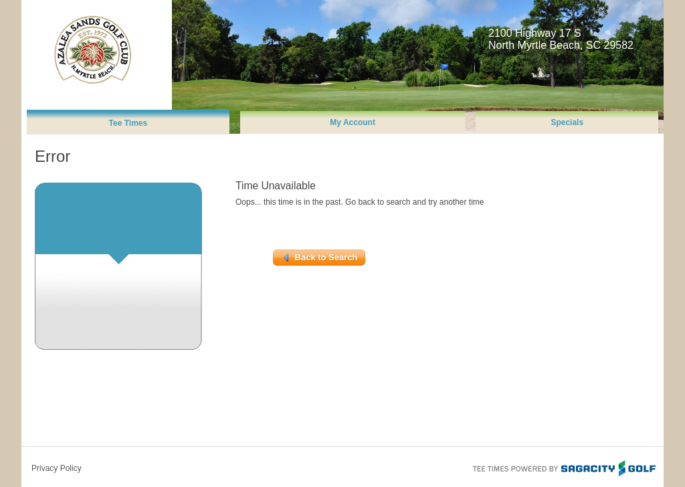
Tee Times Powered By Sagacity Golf (563, 467)
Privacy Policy (56, 468)
